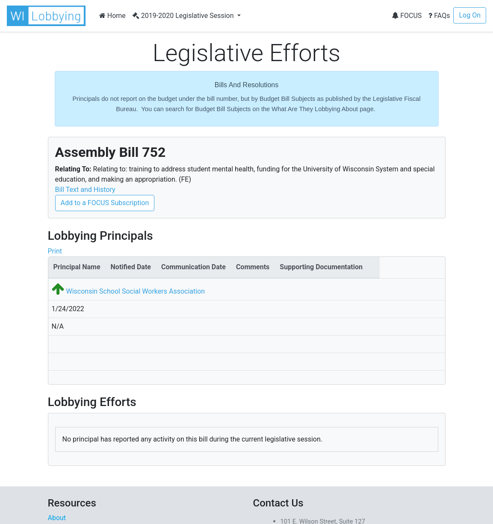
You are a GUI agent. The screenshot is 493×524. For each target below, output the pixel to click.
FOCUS (407, 16)
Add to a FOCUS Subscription (105, 203)
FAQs (439, 16)
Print (55, 251)
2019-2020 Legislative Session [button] (184, 16)
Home (112, 16)
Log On (470, 15)
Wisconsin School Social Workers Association (135, 291)
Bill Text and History (85, 189)
